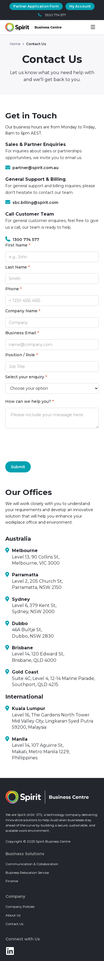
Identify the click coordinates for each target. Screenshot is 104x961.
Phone (13, 289)
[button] (95, 27)
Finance (12, 881)
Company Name (22, 311)
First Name (17, 245)
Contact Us (14, 924)
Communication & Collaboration (32, 864)
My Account (80, 6)
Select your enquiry (26, 377)
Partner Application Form (36, 6)
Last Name (17, 267)
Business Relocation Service (27, 872)
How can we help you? (29, 401)
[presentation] (47, 445)
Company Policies (20, 906)
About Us (13, 915)
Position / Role (21, 355)
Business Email (22, 333)
